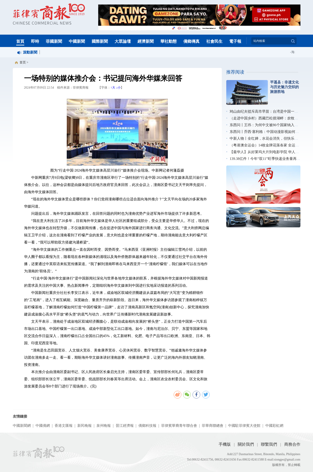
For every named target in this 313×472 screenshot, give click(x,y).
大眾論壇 (123, 41)
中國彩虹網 (274, 425)
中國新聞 (77, 41)
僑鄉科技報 (147, 425)
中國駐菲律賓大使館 (244, 425)
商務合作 (292, 444)
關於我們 (246, 444)
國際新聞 (100, 41)
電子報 (235, 41)
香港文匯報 (64, 425)
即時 (35, 41)
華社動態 (168, 41)
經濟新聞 (146, 41)
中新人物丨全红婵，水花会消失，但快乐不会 (266, 138)
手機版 (225, 444)
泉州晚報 (103, 425)
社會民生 (214, 41)
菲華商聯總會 (212, 425)
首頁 (20, 41)
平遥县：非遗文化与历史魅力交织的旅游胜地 (284, 87)
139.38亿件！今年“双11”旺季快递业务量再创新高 (268, 159)
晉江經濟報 (125, 425)
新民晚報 (84, 425)
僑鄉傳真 (191, 41)
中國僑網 (43, 425)
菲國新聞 (54, 41)
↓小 (118, 87)
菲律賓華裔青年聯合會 (179, 425)
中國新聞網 (22, 425)
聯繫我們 (269, 444)
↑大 (113, 87)
